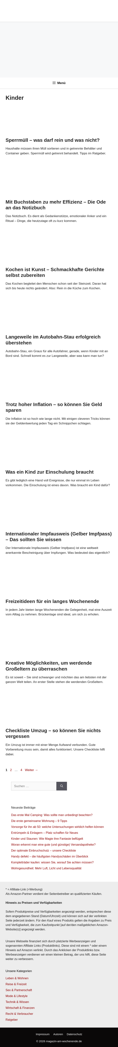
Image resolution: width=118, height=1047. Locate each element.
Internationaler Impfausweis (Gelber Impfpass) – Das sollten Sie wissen (59, 536)
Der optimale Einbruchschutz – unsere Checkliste (43, 850)
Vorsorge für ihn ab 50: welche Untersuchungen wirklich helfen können (57, 826)
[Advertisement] (59, 50)
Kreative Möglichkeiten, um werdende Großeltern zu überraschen (49, 665)
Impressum (43, 1034)
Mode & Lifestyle (16, 996)
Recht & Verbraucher (19, 1013)
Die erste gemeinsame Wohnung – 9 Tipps (39, 820)
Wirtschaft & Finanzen (20, 1007)
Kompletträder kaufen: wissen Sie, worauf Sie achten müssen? (52, 862)
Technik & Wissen (17, 1002)
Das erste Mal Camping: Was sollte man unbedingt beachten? (52, 815)
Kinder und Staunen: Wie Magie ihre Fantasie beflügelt (47, 838)
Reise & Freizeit (16, 984)
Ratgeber (12, 1019)
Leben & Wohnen (17, 978)
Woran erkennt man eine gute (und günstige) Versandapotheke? (53, 844)
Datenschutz (74, 1034)
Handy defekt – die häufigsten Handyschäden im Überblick (49, 856)
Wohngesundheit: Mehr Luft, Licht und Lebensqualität (46, 868)
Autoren (58, 1034)
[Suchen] (61, 786)
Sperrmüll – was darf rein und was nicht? (53, 140)
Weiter (31, 770)
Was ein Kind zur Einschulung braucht (50, 472)
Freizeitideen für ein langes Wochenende (52, 601)
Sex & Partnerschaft (19, 990)
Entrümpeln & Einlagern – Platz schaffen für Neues (44, 832)
